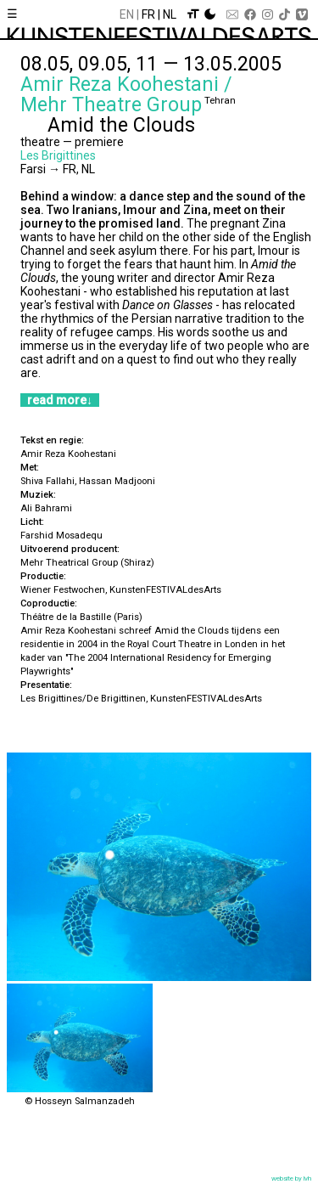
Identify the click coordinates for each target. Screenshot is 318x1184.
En (127, 14)
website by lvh (291, 1178)
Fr (148, 14)
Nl (169, 14)
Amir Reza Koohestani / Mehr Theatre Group (126, 94)
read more (56, 400)
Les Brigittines (58, 155)
